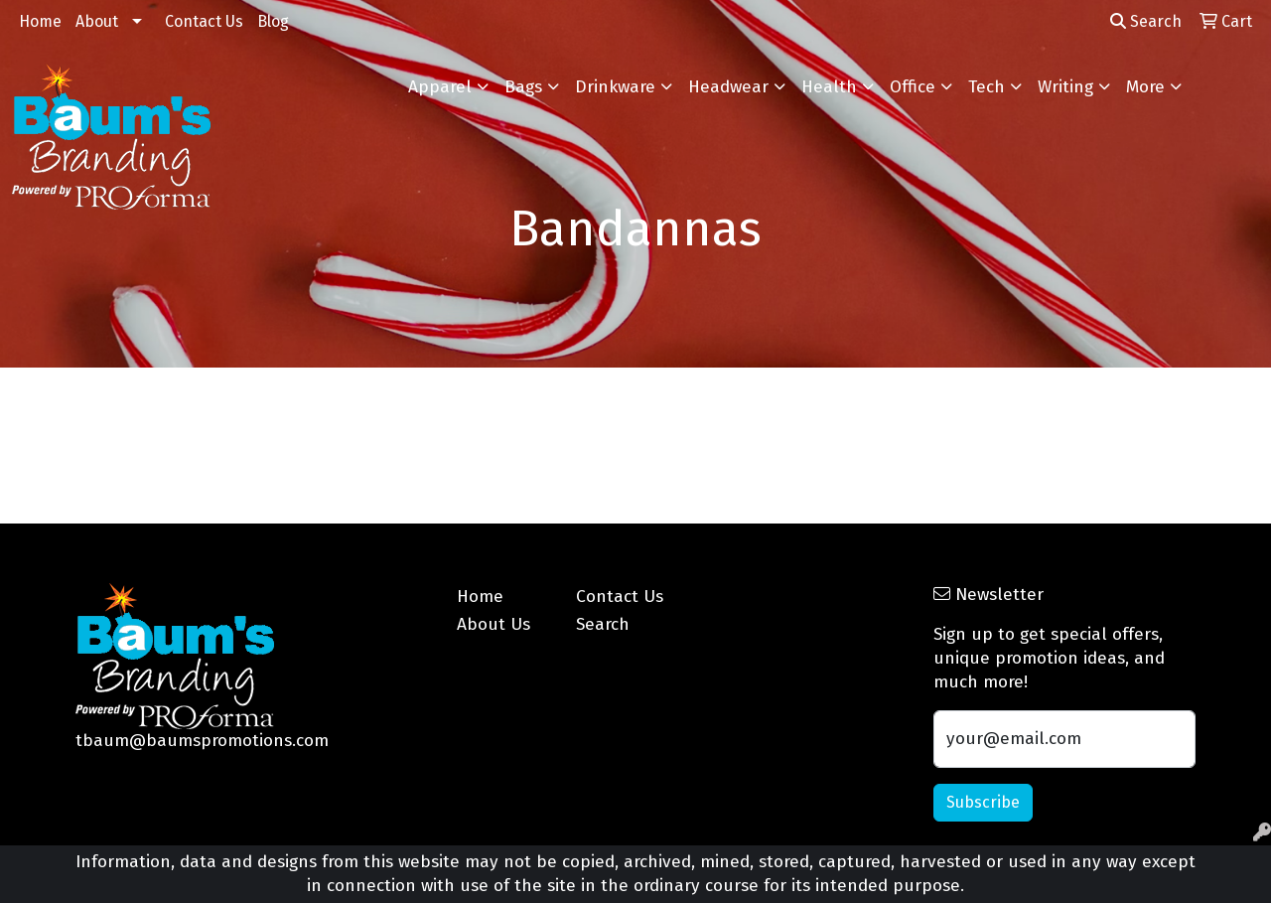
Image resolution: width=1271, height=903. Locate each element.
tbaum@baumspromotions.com (202, 740)
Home (40, 21)
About (96, 21)
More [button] (1145, 86)
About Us (493, 624)
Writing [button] (1065, 86)
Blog (273, 21)
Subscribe (983, 802)
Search (1146, 21)
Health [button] (829, 86)
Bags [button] (523, 86)
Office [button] (912, 86)
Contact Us (204, 21)
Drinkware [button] (615, 86)
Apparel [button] (440, 86)
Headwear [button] (728, 86)
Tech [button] (986, 86)
